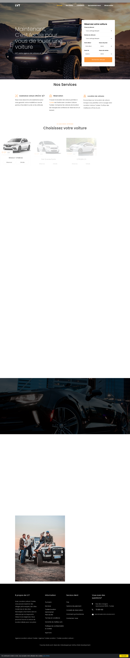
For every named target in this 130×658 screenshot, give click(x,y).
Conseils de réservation (74, 610)
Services (48, 606)
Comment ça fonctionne (75, 614)
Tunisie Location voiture (65, 638)
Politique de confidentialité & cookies (54, 627)
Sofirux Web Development (81, 645)
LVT (17, 5)
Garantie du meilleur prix (53, 622)
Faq (67, 602)
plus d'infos (46, 656)
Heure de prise (103, 42)
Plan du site (49, 615)
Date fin (86, 50)
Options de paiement (73, 606)
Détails (22, 164)
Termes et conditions (52, 618)
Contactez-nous (72, 618)
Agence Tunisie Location (47, 638)
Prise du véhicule (89, 27)
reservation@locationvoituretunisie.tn (104, 614)
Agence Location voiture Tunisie (26, 638)
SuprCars (48, 633)
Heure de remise (103, 50)
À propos (48, 602)
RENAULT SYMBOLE (16, 160)
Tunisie (51, 103)
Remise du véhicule (89, 35)
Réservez (9, 164)
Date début (87, 42)
